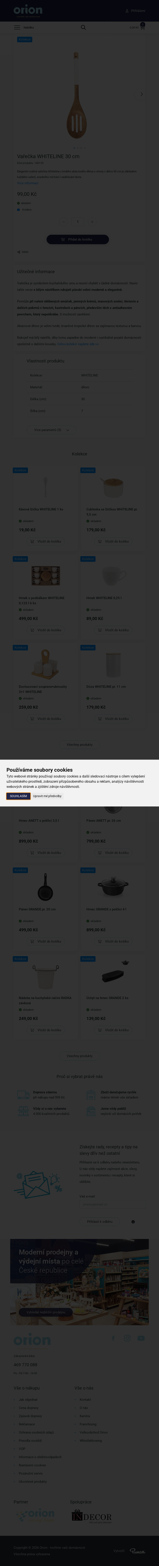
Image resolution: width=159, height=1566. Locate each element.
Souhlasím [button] (18, 796)
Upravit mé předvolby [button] (47, 796)
